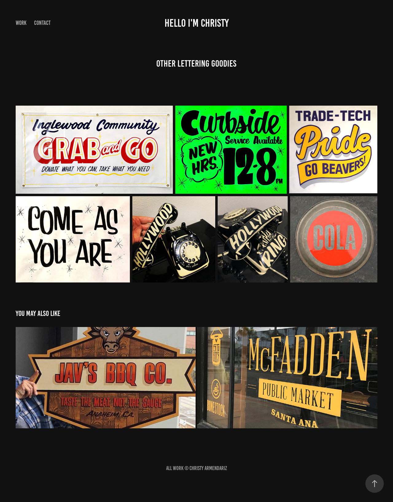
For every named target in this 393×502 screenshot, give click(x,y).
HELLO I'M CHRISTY (197, 23)
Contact (42, 23)
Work (21, 23)
